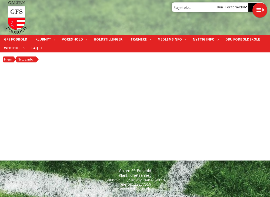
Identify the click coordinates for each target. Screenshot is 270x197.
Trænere (140, 39)
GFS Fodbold (15, 39)
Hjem (8, 59)
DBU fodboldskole (242, 39)
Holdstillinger (108, 39)
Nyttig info (205, 39)
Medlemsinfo (171, 39)
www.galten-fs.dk (135, 188)
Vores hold (74, 39)
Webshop (13, 48)
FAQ (36, 48)
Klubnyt (44, 39)
